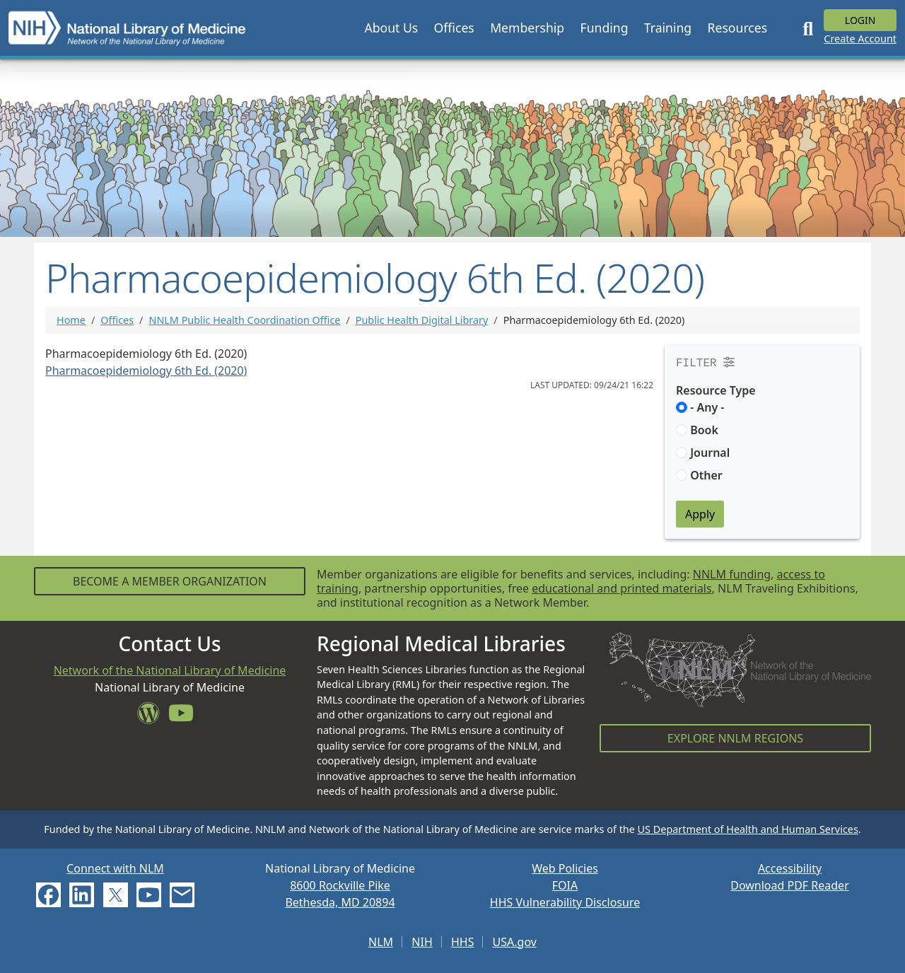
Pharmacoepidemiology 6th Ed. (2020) (146, 370)
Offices (117, 320)
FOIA (565, 885)
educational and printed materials (622, 588)
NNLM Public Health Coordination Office (244, 320)
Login (860, 20)
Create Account (860, 38)
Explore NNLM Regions (735, 738)
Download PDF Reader (789, 885)
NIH (421, 942)
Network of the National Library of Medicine (170, 670)
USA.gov (515, 942)
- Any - (707, 407)
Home (71, 320)
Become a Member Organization (170, 581)
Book (704, 430)
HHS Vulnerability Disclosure (565, 902)
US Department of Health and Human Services (748, 829)
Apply (700, 514)
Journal (710, 452)
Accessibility (790, 868)
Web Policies (565, 868)
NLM (380, 942)
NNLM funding (732, 574)
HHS (462, 942)
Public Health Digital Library (422, 320)
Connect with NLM (115, 868)
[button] (391, 27)
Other (706, 475)
